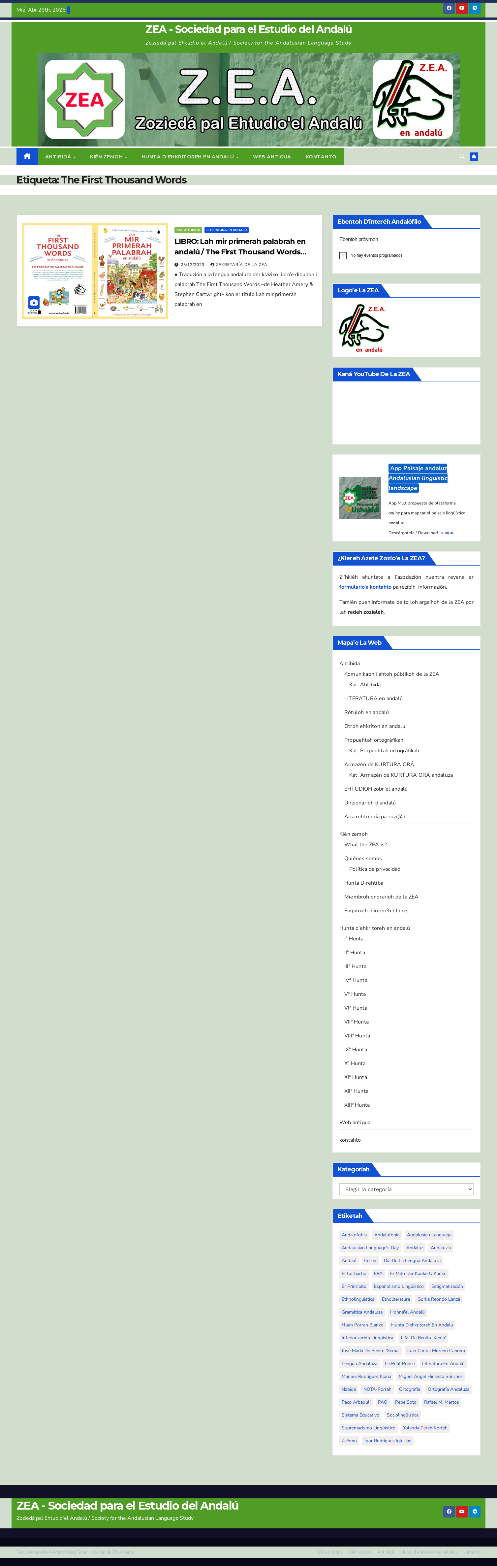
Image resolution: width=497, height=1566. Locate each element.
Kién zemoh (107, 157)
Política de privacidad (374, 869)
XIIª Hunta (356, 1091)
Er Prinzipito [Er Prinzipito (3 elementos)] (354, 1286)
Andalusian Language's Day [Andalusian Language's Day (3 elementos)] (370, 1248)
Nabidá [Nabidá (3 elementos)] (349, 1389)
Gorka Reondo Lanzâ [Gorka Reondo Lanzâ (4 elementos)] (439, 1299)
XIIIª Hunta (357, 1105)
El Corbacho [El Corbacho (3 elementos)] (354, 1273)
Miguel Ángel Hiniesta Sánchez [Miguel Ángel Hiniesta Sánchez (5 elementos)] (430, 1376)
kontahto (321, 157)
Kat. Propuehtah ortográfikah (384, 750)
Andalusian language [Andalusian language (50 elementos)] (429, 1235)
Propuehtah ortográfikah (374, 740)
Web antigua (272, 157)
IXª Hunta (355, 1049)
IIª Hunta (354, 952)
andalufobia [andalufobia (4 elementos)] (386, 1235)
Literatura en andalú (226, 230)
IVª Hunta (355, 980)
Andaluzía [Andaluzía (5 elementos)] (441, 1248)
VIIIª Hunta (357, 1035)
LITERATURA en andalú (373, 698)
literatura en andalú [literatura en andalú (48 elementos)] (443, 1363)
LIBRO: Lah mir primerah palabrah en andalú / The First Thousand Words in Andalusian (240, 252)
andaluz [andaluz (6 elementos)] (414, 1248)
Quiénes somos (363, 858)
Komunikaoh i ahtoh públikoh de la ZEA (391, 674)
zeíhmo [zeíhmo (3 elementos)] (349, 1441)
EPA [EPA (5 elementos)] (378, 1273)
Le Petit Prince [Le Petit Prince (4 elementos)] (400, 1363)
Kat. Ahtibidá (188, 230)
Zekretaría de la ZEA (238, 264)
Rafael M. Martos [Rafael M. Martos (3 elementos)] (441, 1402)
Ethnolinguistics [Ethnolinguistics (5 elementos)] (358, 1299)
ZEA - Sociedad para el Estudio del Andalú (248, 29)
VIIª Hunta (356, 1022)
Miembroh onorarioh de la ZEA (381, 896)
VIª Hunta (355, 1008)
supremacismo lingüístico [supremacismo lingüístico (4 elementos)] (368, 1428)
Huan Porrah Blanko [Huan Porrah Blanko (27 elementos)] (363, 1325)
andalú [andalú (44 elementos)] (349, 1260)
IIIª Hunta (355, 966)
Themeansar (124, 1552)
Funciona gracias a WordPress (45, 1552)
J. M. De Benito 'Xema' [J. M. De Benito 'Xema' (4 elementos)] (423, 1338)
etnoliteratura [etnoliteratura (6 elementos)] (396, 1299)
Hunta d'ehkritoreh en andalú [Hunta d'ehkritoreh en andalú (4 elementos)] (422, 1325)
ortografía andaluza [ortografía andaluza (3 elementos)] (448, 1389)
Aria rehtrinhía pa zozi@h (374, 816)
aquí (449, 533)
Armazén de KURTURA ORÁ (379, 764)
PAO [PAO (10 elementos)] (383, 1402)
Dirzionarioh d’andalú (370, 802)
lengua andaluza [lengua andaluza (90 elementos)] (359, 1363)
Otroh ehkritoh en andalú (374, 726)
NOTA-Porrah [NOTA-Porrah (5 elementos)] (377, 1389)
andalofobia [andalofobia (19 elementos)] (354, 1235)
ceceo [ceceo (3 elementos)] (370, 1260)
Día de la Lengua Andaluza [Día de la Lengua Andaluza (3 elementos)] (412, 1260)
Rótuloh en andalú (366, 712)
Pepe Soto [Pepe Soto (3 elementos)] (406, 1402)
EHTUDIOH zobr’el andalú (376, 789)
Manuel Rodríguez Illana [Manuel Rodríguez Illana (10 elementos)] (366, 1376)
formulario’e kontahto (365, 587)
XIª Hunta (355, 1077)
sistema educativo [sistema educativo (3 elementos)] (360, 1415)
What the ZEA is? (365, 844)
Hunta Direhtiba (363, 883)
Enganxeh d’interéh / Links (376, 910)
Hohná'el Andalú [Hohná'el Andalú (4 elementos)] (407, 1312)
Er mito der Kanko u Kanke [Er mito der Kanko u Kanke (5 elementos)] (418, 1273)
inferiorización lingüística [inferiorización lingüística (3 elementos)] (367, 1338)
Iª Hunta (354, 938)
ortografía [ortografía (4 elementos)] (409, 1389)
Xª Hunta (355, 1063)
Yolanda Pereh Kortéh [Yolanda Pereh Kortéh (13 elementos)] (425, 1428)
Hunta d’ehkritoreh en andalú (189, 157)
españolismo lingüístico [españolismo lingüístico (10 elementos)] (399, 1286)
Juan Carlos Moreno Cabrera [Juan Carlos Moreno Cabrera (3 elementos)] (436, 1351)
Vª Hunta (355, 994)
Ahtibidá (59, 157)
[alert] (406, 255)
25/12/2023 (193, 264)
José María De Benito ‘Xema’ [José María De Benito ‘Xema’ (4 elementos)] (370, 1351)
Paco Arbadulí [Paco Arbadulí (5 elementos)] (356, 1402)
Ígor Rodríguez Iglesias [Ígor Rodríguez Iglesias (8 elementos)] (387, 1441)
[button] (462, 156)
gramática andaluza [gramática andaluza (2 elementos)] (362, 1312)
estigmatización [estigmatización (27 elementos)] (447, 1286)
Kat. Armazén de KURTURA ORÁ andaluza (401, 775)
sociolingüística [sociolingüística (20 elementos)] (403, 1415)
